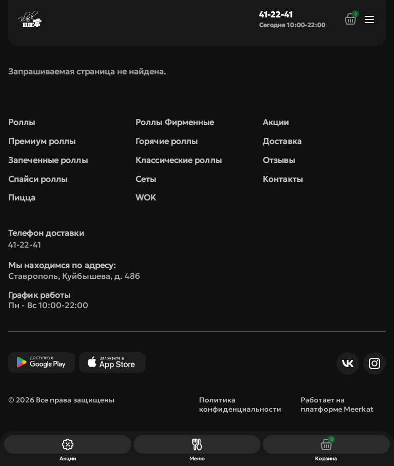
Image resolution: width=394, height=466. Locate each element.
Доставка (282, 141)
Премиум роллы (41, 141)
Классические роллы (178, 160)
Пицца (22, 197)
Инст (372, 363)
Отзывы (279, 160)
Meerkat (358, 409)
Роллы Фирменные (174, 122)
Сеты (145, 179)
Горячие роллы (166, 141)
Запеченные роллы (48, 160)
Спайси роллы (37, 179)
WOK (145, 197)
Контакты (283, 179)
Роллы (21, 122)
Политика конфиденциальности (240, 404)
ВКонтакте (345, 363)
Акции (276, 122)
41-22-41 (275, 14)
